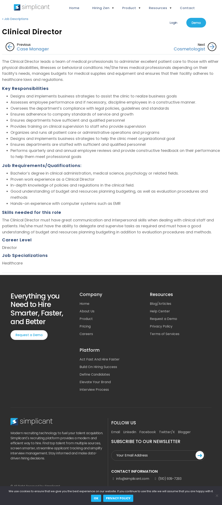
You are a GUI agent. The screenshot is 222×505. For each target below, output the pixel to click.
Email (115, 432)
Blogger (184, 432)
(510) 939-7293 (167, 479)
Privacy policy (118, 498)
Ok (96, 498)
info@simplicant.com (130, 479)
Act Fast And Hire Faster (100, 359)
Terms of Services (164, 333)
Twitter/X (167, 432)
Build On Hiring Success (98, 366)
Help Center (160, 311)
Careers (86, 333)
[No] (217, 495)
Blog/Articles (160, 303)
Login (173, 22)
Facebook (147, 432)
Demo (196, 23)
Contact (187, 8)
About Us (87, 311)
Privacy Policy (161, 326)
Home (74, 8)
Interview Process (94, 389)
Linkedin (129, 432)
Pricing (85, 326)
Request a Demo (29, 335)
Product (129, 8)
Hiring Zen (101, 8)
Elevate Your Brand (95, 382)
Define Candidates (95, 374)
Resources (158, 8)
